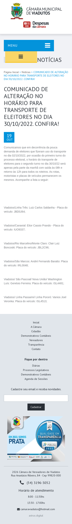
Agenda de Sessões (36, 379)
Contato (36, 349)
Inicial (36, 322)
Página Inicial (11, 72)
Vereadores (36, 340)
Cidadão (36, 331)
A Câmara (36, 327)
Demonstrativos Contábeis (36, 335)
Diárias (36, 365)
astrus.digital (36, 515)
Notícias (26, 72)
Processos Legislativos (36, 370)
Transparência (36, 344)
